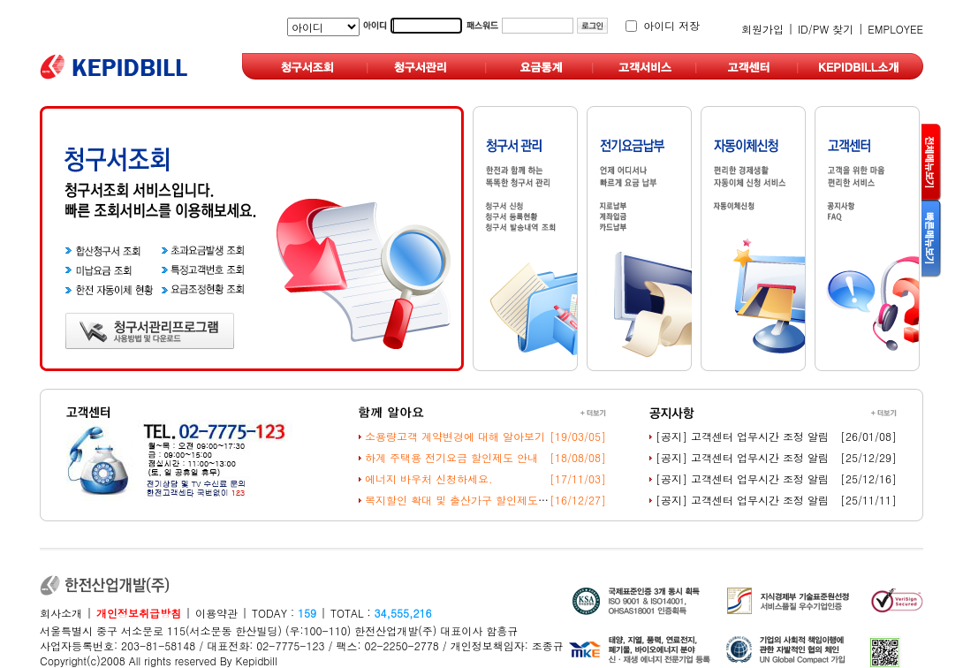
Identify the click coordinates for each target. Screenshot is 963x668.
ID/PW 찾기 (825, 28)
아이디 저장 (671, 25)
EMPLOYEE (895, 28)
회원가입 (762, 28)
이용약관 (216, 612)
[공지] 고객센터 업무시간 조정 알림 (742, 436)
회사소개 (61, 612)
